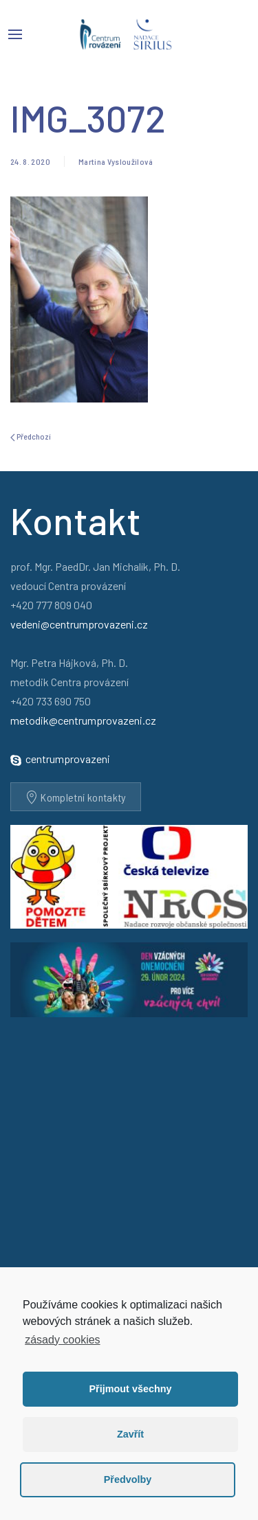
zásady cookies (62, 1340)
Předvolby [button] (128, 1479)
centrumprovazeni (67, 758)
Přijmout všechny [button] (130, 1388)
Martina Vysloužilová (115, 161)
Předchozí (30, 436)
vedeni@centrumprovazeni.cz (79, 624)
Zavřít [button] (130, 1434)
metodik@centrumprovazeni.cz (83, 720)
